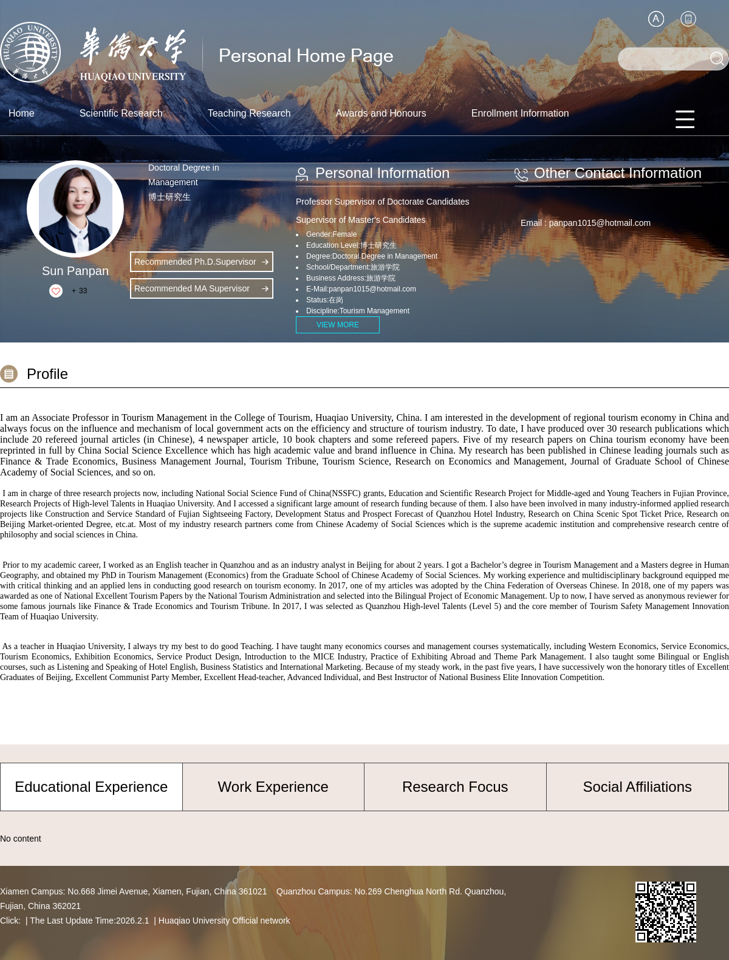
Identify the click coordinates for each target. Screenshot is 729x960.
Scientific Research (121, 113)
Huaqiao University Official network (224, 920)
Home (22, 113)
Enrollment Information (520, 113)
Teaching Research (249, 113)
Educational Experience (91, 786)
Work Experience (273, 786)
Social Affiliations (637, 786)
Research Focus (455, 786)
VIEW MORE (338, 325)
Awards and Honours (381, 113)
